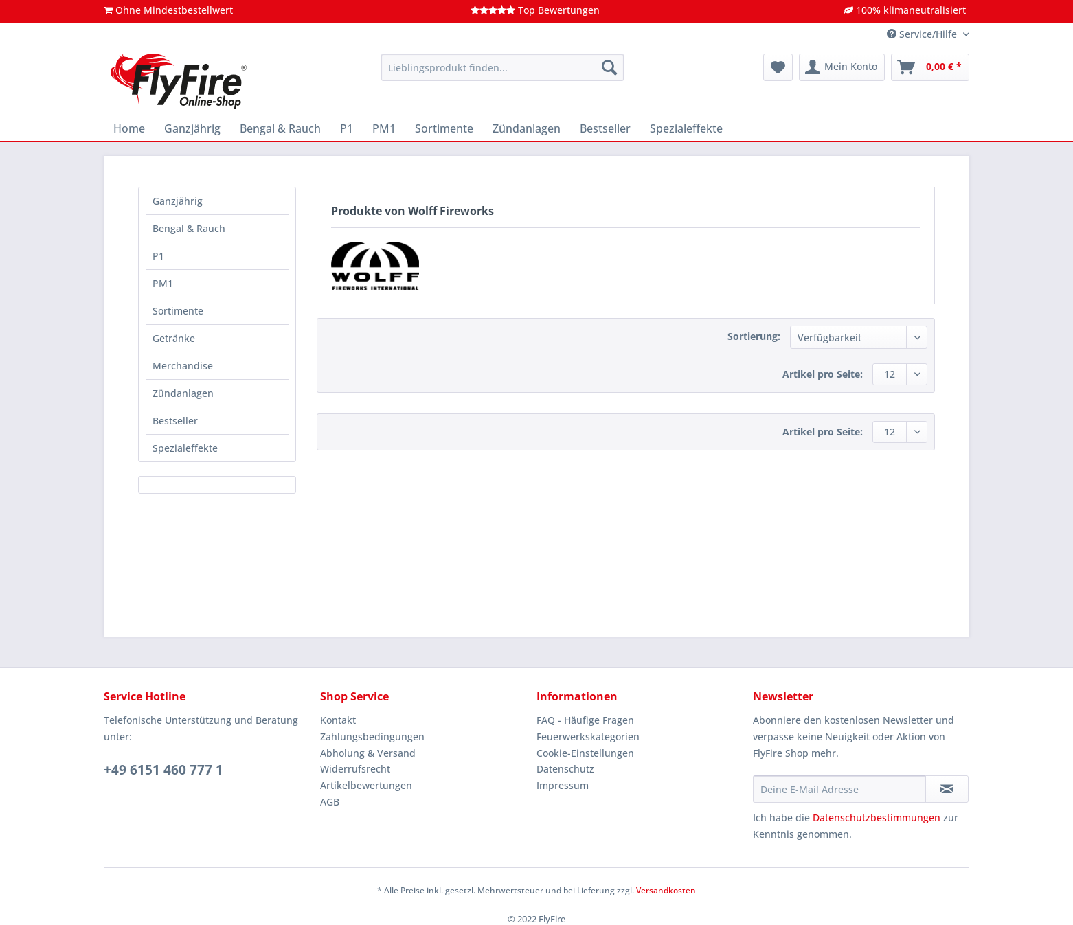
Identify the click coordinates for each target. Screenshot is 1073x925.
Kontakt (338, 720)
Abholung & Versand (368, 753)
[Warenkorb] (930, 67)
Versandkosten (666, 890)
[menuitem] (502, 74)
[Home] (129, 128)
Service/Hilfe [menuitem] (923, 34)
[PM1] (384, 128)
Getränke (174, 338)
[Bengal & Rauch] (280, 128)
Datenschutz (565, 768)
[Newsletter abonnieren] (947, 789)
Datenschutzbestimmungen (876, 817)
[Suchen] (609, 67)
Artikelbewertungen (366, 785)
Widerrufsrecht (355, 768)
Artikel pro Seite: (822, 373)
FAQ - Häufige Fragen (585, 720)
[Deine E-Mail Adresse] (839, 789)
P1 (158, 255)
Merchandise (183, 365)
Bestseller (175, 420)
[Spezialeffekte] (686, 128)
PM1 (163, 283)
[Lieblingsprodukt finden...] (502, 67)
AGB (329, 801)
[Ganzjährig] (192, 128)
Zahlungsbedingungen (372, 736)
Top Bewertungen (535, 9)
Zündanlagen (183, 393)
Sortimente (178, 310)
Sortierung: (753, 336)
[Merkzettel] (778, 67)
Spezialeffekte (185, 448)
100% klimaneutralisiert (905, 9)
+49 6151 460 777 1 (163, 770)
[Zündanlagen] (526, 128)
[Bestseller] (605, 128)
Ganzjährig (178, 200)
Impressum (562, 785)
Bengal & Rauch (189, 228)
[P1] (346, 128)
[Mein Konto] (842, 67)
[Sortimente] (444, 128)
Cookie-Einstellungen (585, 753)
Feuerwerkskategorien (588, 736)
